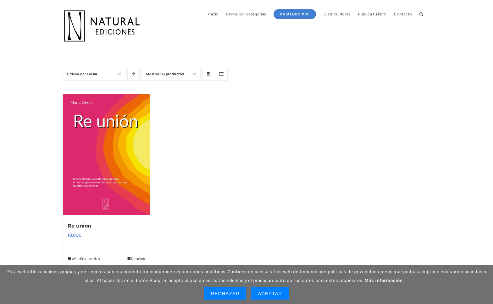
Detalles (138, 258)
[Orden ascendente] (133, 74)
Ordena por (82, 74)
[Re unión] (106, 154)
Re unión (79, 226)
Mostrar (165, 74)
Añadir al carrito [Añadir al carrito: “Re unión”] (86, 258)
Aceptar (270, 293)
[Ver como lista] (221, 74)
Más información (383, 280)
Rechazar (225, 293)
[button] (421, 13)
